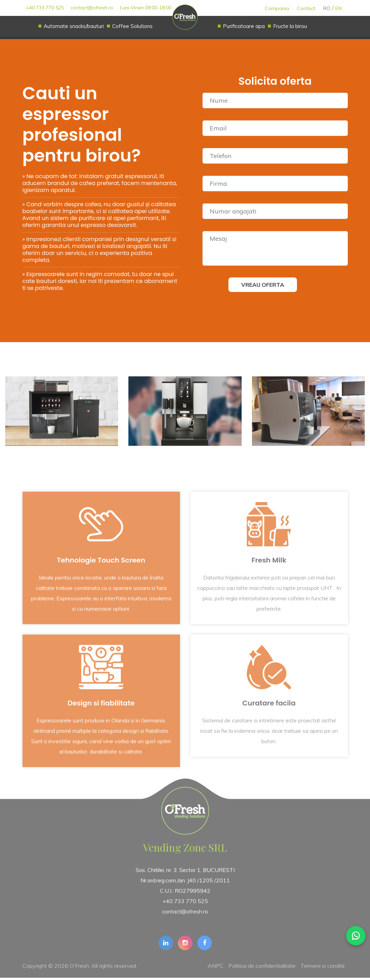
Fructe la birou (290, 26)
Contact (306, 8)
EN (338, 8)
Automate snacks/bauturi (74, 26)
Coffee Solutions (132, 26)
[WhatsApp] (356, 935)
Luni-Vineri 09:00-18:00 (145, 7)
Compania (277, 8)
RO (326, 8)
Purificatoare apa (244, 26)
